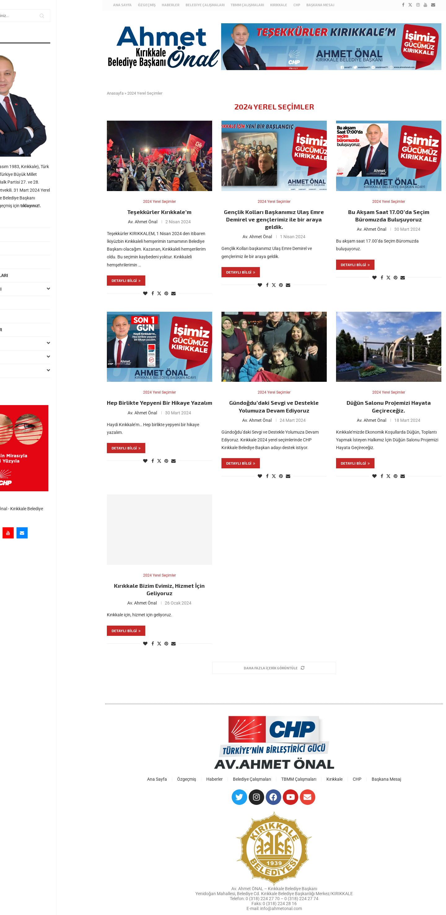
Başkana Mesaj (23, 384)
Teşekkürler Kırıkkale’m (159, 211)
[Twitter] (25, 532)
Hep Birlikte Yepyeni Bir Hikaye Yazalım (159, 402)
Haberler (17, 248)
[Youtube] (53, 532)
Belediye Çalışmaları (30, 275)
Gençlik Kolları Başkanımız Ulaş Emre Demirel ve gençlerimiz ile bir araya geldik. (274, 219)
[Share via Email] (173, 292)
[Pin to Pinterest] (166, 292)
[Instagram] (39, 532)
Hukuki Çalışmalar (27, 329)
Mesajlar (17, 261)
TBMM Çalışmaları (51, 289)
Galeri (51, 370)
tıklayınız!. (76, 205)
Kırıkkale (51, 343)
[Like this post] (145, 292)
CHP (296, 5)
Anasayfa (115, 92)
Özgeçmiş (16, 234)
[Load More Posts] (274, 669)
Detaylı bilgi (126, 280)
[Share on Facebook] (152, 292)
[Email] (67, 532)
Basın (51, 357)
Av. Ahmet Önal (142, 221)
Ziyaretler (18, 316)
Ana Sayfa (17, 220)
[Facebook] (11, 532)
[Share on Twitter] (159, 292)
